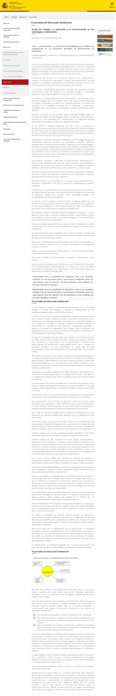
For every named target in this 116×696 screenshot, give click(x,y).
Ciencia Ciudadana (9, 93)
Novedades (7, 60)
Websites (6, 88)
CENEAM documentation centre (11, 111)
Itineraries (6, 129)
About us (6, 23)
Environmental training (11, 42)
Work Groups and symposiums (13, 105)
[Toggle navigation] (111, 5)
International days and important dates (14, 123)
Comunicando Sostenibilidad (13, 71)
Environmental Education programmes (11, 99)
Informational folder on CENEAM (11, 36)
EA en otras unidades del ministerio (11, 140)
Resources (23, 17)
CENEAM (14, 17)
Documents (33, 17)
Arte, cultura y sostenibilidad (12, 76)
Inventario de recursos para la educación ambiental (13, 53)
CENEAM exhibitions (10, 117)
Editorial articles (8, 134)
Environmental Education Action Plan (11, 29)
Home (6, 17)
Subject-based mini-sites (11, 65)
